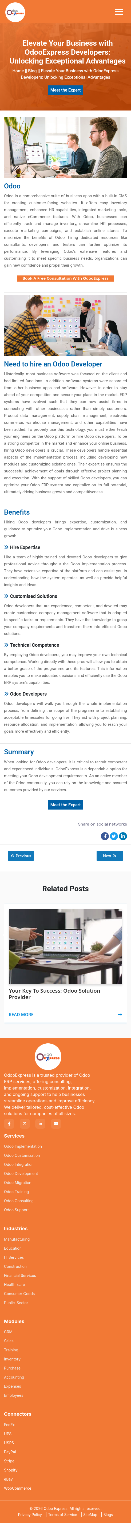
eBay (8, 1479)
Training (11, 1350)
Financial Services (20, 1275)
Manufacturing (17, 1239)
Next (109, 856)
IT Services (14, 1257)
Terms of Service (62, 1515)
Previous (21, 856)
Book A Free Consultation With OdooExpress (65, 278)
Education (13, 1248)
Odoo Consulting (19, 1200)
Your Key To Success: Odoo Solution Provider (54, 994)
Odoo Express (56, 1508)
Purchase (12, 1368)
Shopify (11, 1470)
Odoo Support (16, 1210)
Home (18, 70)
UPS (7, 1433)
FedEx (9, 1424)
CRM (8, 1331)
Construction (15, 1266)
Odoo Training (16, 1191)
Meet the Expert (65, 90)
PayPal (10, 1452)
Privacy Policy (30, 1515)
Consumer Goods (19, 1293)
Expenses (12, 1386)
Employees (13, 1395)
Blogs (108, 1515)
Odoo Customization (22, 1155)
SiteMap (90, 1515)
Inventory (12, 1359)
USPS (9, 1443)
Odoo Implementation (23, 1146)
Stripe (9, 1461)
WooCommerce (17, 1488)
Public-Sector (16, 1302)
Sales (9, 1341)
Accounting (14, 1377)
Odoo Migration (17, 1182)
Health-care (14, 1284)
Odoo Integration (19, 1164)
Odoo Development (21, 1173)
